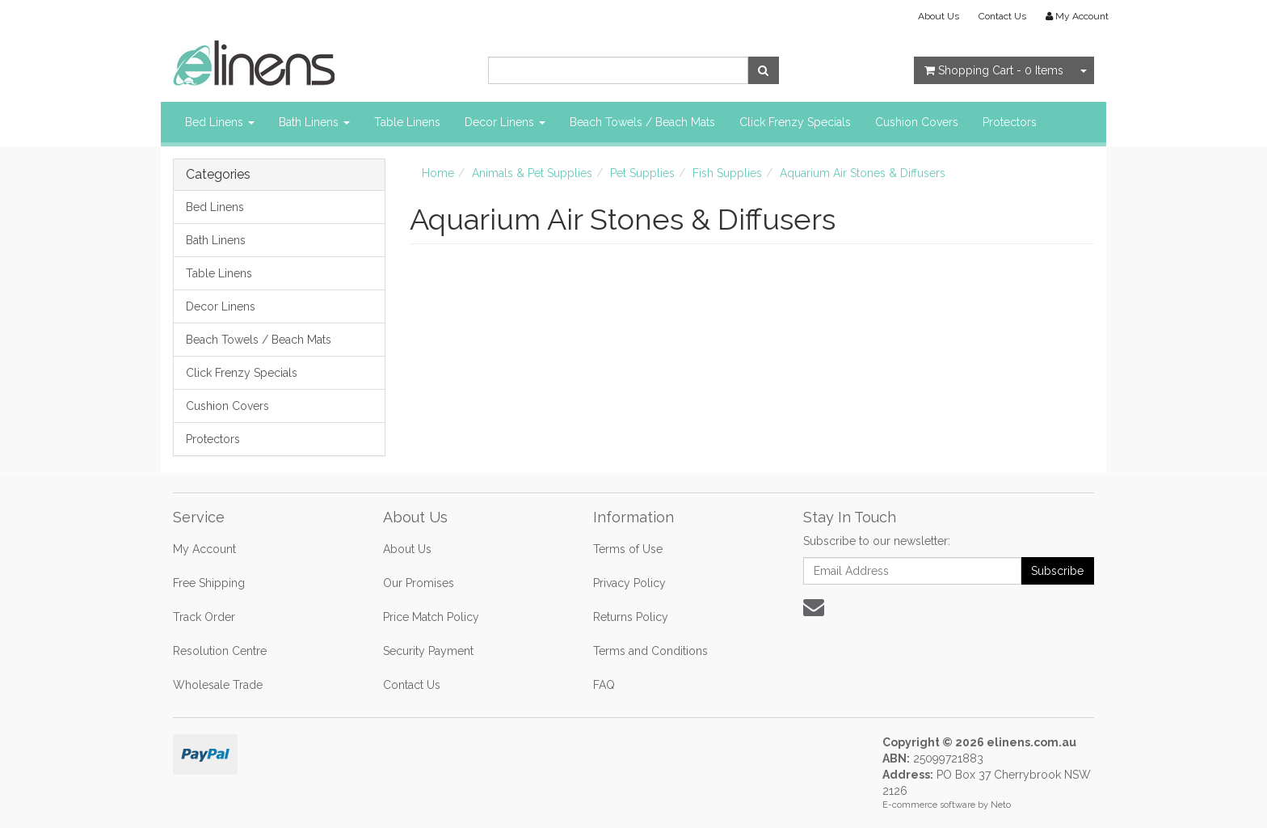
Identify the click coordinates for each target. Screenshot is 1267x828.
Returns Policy (630, 616)
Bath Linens (314, 122)
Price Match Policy (431, 616)
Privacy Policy (629, 583)
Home (438, 173)
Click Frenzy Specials (795, 122)
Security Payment (428, 650)
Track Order (204, 616)
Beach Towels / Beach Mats (642, 122)
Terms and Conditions (650, 650)
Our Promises (418, 583)
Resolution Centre (220, 650)
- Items (993, 70)
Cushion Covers (916, 122)
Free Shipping (209, 583)
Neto (1001, 805)
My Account (204, 549)
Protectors (1010, 122)
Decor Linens (505, 122)
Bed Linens (220, 122)
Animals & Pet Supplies (532, 173)
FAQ (604, 684)
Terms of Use (628, 549)
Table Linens (407, 122)
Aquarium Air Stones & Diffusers (862, 173)
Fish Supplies (727, 173)
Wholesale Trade (218, 684)
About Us (938, 16)
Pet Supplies (642, 173)
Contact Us (1002, 16)
